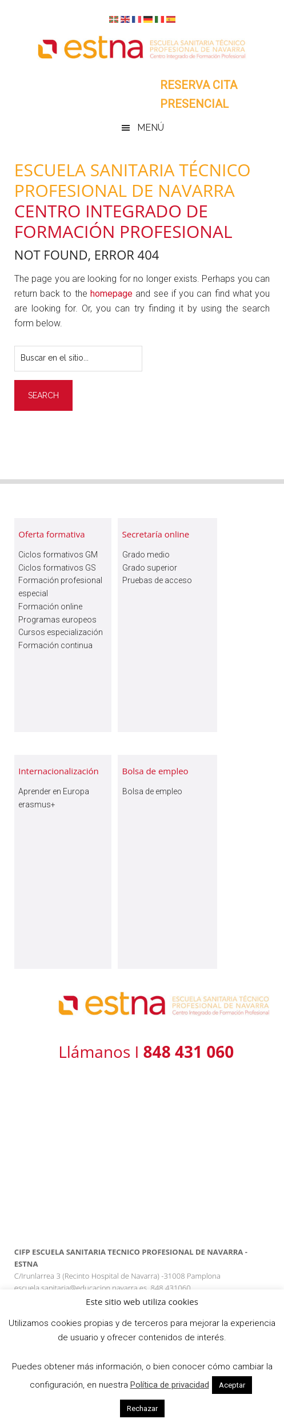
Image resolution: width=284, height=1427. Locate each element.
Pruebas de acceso (157, 580)
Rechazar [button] (142, 1408)
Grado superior (149, 567)
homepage (111, 293)
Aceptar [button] (232, 1385)
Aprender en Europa (53, 791)
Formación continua (55, 645)
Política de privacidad (169, 1385)
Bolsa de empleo (152, 791)
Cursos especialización (60, 632)
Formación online (50, 606)
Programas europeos (57, 619)
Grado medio (146, 554)
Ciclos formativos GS (57, 567)
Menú (150, 127)
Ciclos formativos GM (58, 554)
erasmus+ (36, 804)
